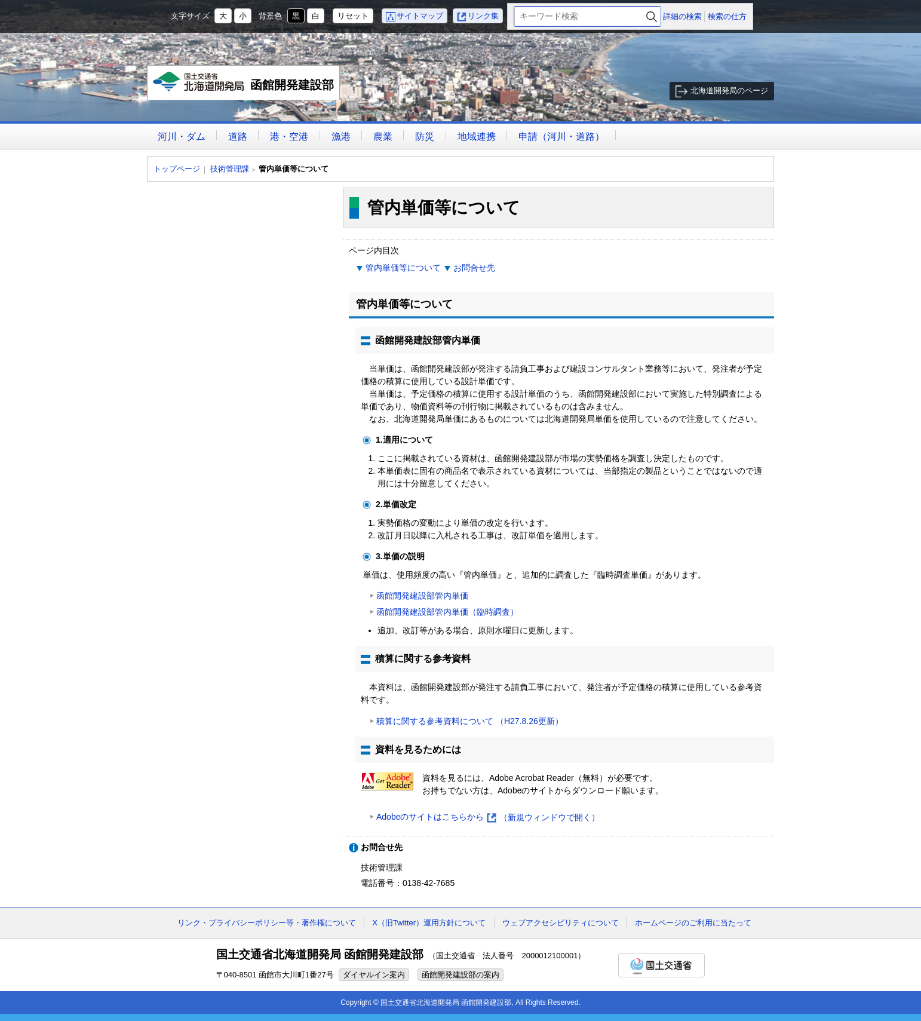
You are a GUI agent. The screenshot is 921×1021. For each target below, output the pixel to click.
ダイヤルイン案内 (374, 974)
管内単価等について (403, 267)
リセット (353, 15)
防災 (424, 136)
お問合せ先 (474, 267)
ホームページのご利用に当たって (693, 922)
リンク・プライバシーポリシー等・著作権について (266, 922)
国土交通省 (661, 965)
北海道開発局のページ (729, 90)
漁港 (341, 136)
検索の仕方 (727, 16)
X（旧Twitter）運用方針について (429, 922)
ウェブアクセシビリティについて (560, 922)
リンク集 (483, 15)
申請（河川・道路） (561, 136)
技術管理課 (229, 168)
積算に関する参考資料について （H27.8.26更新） (469, 721)
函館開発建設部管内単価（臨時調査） (447, 612)
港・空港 (289, 136)
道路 (237, 136)
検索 (652, 16)
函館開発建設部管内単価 (422, 595)
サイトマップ (420, 15)
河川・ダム (181, 136)
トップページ (177, 168)
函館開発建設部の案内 (460, 974)
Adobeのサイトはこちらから (488, 817)
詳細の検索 (682, 16)
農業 (382, 136)
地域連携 (477, 136)
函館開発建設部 (244, 86)
